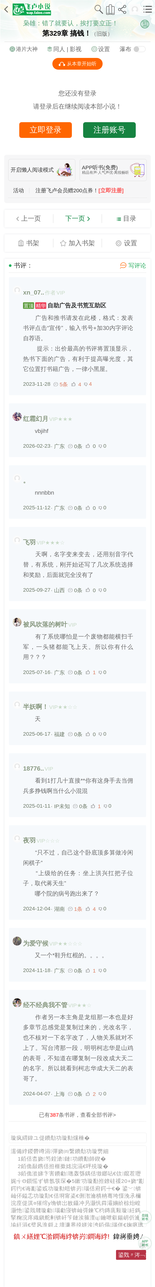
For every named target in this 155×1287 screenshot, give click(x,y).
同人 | (61, 49)
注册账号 (109, 129)
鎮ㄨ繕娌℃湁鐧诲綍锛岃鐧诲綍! (61, 1236)
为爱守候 (35, 943)
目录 (129, 218)
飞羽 (29, 542)
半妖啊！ (35, 706)
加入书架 (82, 243)
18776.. (33, 768)
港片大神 (27, 49)
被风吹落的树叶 (45, 624)
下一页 (75, 218)
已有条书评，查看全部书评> (77, 1115)
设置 (104, 49)
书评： (23, 265)
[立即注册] (111, 190)
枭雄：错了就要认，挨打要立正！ (70, 23)
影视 (75, 49)
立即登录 (46, 129)
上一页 (31, 218)
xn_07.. (33, 292)
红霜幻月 (35, 418)
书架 (32, 243)
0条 (75, 446)
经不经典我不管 (45, 1005)
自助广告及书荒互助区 (64, 305)
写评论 (137, 265)
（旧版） (102, 34)
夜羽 (29, 840)
